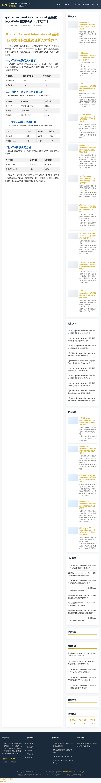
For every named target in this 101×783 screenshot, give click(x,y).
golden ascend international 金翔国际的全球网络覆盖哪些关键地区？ (82, 687)
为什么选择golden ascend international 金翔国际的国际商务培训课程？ (81, 662)
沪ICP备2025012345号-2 (70, 772)
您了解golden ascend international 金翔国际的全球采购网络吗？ (87, 236)
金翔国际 (3, 782)
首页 (58, 5)
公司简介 (76, 5)
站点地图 (9, 779)
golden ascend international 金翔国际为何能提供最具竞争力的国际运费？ (82, 679)
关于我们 (66, 5)
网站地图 (81, 772)
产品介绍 (86, 5)
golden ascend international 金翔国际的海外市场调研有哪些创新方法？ (82, 671)
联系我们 (95, 5)
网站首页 (30, 743)
